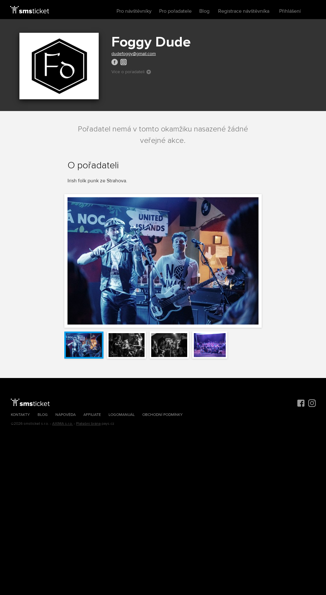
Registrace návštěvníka (243, 11)
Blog (204, 11)
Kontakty (20, 414)
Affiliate (92, 414)
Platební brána (88, 423)
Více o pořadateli (131, 71)
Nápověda (65, 414)
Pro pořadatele (175, 11)
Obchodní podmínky (162, 414)
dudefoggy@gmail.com (133, 53)
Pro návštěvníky (134, 11)
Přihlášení (290, 11)
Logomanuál (122, 414)
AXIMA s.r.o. (62, 423)
